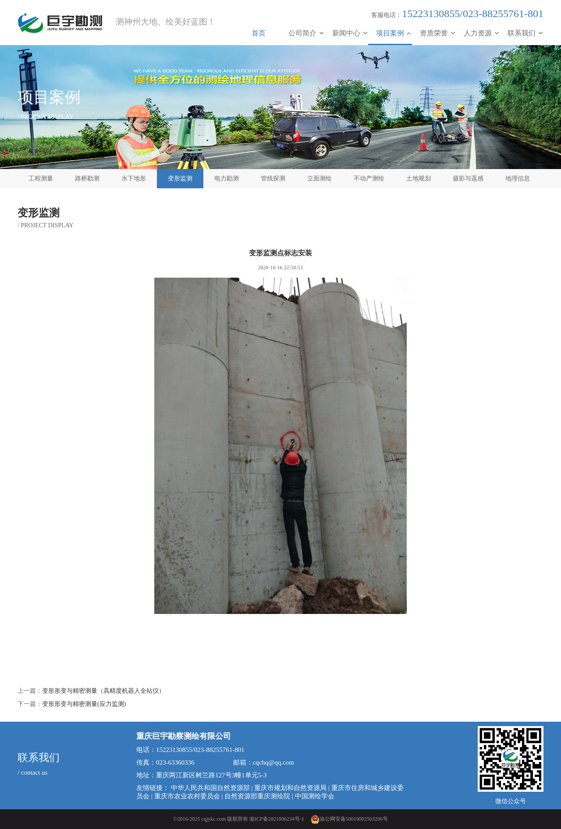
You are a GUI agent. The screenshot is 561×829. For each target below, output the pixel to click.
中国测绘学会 (314, 796)
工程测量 (40, 178)
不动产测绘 (369, 178)
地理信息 (517, 178)
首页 (259, 33)
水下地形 (133, 178)
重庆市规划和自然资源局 (290, 787)
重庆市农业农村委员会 (187, 796)
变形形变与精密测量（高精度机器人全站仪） (103, 691)
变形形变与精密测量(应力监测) (84, 704)
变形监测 (180, 178)
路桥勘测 (87, 178)
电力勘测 (226, 178)
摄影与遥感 (468, 178)
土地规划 (418, 178)
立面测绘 (319, 178)
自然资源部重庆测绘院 (257, 796)
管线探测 (273, 178)
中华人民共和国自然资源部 (210, 787)
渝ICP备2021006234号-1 (276, 819)
